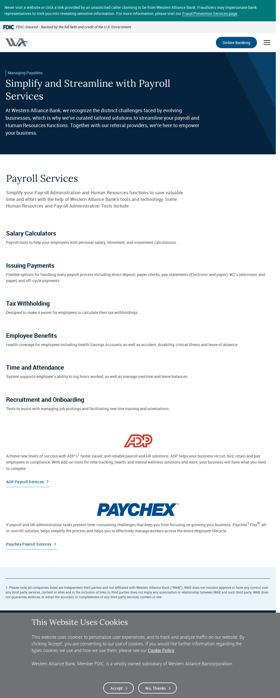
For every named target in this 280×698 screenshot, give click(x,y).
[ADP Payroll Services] (138, 458)
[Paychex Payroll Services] (138, 523)
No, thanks (155, 689)
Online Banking (236, 42)
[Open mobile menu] (267, 42)
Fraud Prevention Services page (209, 13)
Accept (116, 689)
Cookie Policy (161, 652)
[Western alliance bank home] (16, 42)
